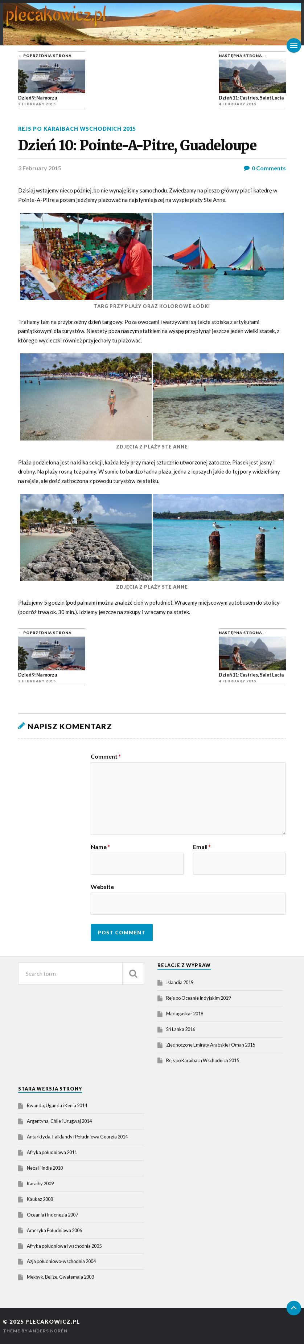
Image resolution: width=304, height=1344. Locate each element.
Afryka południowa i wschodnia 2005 (64, 1246)
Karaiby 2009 (40, 1183)
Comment (106, 756)
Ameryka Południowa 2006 (54, 1230)
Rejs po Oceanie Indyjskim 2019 (198, 998)
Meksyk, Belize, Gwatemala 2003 (60, 1277)
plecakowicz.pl (52, 1321)
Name (100, 847)
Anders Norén (48, 1330)
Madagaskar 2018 (184, 1013)
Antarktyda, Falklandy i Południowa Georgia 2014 (77, 1137)
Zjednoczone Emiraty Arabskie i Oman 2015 (210, 1045)
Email (202, 847)
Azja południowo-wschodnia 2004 (61, 1261)
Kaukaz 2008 (40, 1199)
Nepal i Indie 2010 (45, 1168)
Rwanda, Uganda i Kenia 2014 (57, 1105)
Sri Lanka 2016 (180, 1029)
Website (102, 886)
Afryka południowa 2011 (52, 1152)
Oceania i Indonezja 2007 (52, 1215)
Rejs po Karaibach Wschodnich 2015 (77, 129)
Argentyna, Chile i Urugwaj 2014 (59, 1121)
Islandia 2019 (179, 982)
